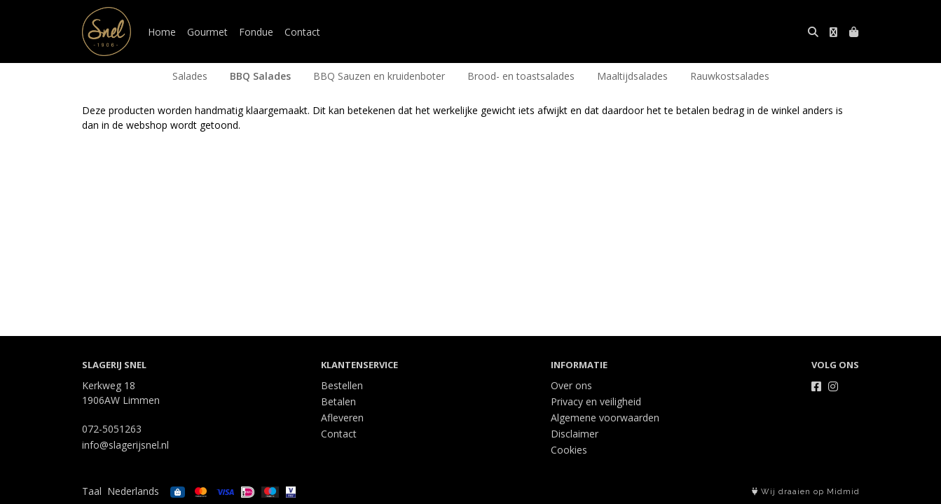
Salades (189, 76)
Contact (302, 31)
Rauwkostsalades (729, 76)
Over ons (571, 385)
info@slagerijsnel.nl (125, 444)
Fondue (256, 31)
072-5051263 (112, 428)
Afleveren (342, 417)
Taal (92, 491)
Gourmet (207, 31)
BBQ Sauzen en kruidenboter (379, 76)
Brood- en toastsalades (521, 76)
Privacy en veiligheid (596, 401)
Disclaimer (574, 433)
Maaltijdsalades (632, 76)
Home (162, 31)
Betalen (338, 401)
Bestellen (342, 385)
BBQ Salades (260, 76)
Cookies (569, 449)
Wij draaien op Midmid (806, 491)
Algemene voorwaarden (605, 417)
